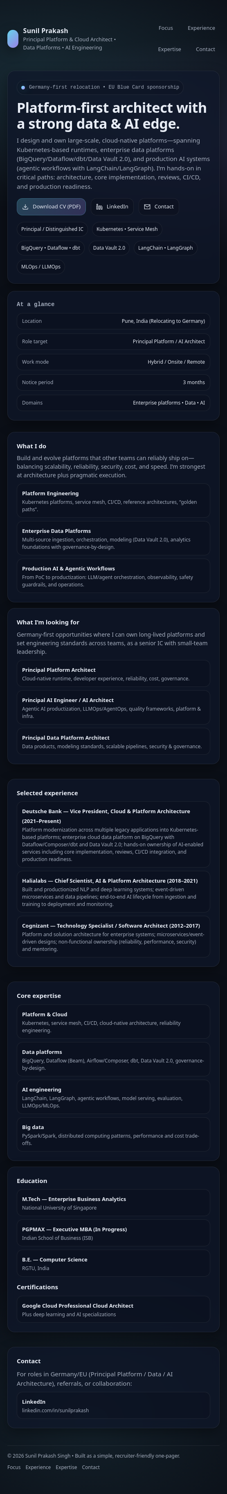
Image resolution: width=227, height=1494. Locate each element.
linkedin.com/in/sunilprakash (55, 1410)
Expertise (169, 49)
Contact (205, 49)
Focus (166, 27)
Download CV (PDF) (51, 206)
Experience (201, 27)
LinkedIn (112, 206)
